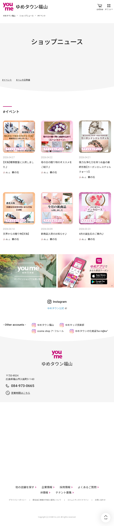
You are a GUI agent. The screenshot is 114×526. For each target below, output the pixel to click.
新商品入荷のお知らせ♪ (54, 233)
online (99, 6)
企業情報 (47, 487)
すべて (17, 64)
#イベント (7, 80)
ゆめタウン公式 (55, 308)
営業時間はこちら (20, 393)
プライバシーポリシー (17, 500)
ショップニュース (26, 16)
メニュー (108, 6)
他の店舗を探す (24, 487)
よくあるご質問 (87, 487)
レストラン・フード (81, 64)
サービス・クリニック (97, 64)
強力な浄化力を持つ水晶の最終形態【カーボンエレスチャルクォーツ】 (95, 167)
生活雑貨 (65, 64)
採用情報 (65, 487)
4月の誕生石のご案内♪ (91, 233)
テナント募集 (64, 492)
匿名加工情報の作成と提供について (47, 500)
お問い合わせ (100, 500)
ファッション (33, 64)
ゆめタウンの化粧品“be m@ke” (91, 331)
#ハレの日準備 (23, 80)
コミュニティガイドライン (78, 500)
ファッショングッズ (49, 64)
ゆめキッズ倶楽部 (74, 325)
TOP (105, 517)
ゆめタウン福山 (9, 16)
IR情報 (44, 492)
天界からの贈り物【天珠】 (16, 233)
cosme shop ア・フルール (50, 331)
